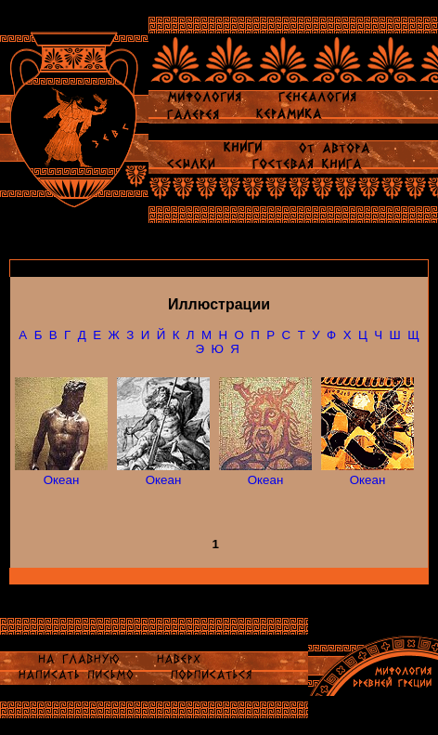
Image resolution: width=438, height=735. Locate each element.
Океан (62, 480)
